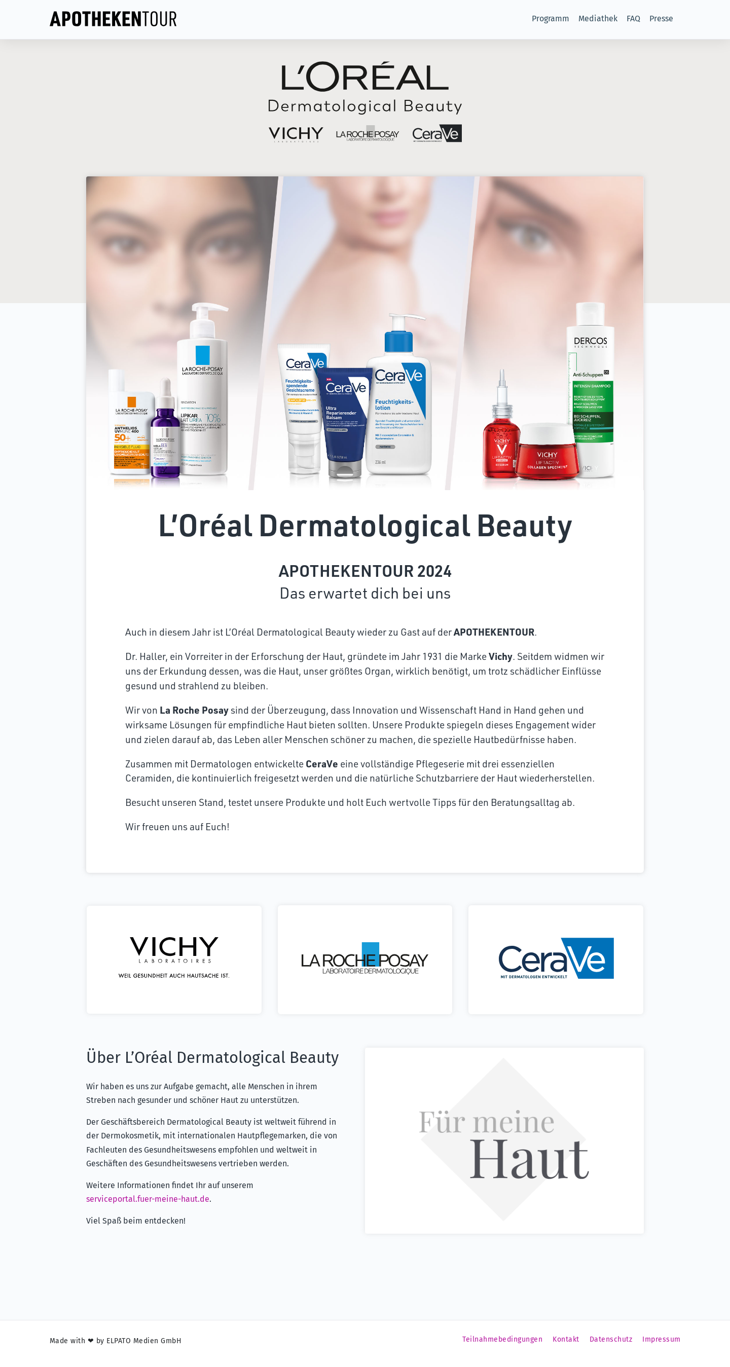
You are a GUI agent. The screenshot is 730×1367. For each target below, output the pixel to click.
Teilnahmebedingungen (502, 1344)
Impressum (661, 1344)
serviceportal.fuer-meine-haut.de (147, 1204)
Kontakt (566, 1344)
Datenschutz (611, 1344)
